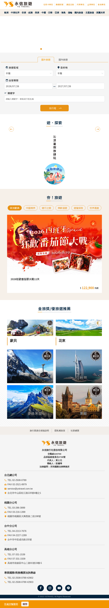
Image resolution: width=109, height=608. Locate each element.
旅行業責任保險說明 (34, 430)
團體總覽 (59, 4)
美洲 (38, 12)
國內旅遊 (80, 12)
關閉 (25, 604)
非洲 (25, 12)
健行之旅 (46, 208)
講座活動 (70, 4)
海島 (64, 12)
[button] (5, 34)
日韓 (51, 12)
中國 (45, 12)
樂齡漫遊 (63, 208)
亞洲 (58, 12)
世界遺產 (97, 208)
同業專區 (80, 4)
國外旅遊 (45, 59)
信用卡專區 (48, 4)
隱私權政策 (59, 430)
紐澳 (31, 12)
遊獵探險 (80, 208)
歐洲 (7, 12)
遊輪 (71, 12)
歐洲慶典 (12, 208)
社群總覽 (79, 430)
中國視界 (29, 208)
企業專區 (91, 4)
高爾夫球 (100, 12)
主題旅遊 (90, 12)
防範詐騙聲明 (11, 604)
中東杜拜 (16, 12)
